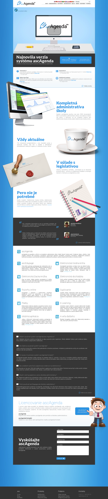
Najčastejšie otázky (64, 496)
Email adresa (61, 434)
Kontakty (19, 497)
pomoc (88, 3)
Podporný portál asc (64, 497)
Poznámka (60, 445)
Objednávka (53, 3)
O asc (19, 494)
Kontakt (82, 3)
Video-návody (62, 494)
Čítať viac (36, 73)
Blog (73, 3)
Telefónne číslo (61, 439)
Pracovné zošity (42, 497)
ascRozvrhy (41, 494)
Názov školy (60, 429)
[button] (54, 30)
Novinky (60, 3)
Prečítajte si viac (68, 271)
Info (46, 3)
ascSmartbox (41, 496)
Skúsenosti (67, 3)
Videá (77, 3)
